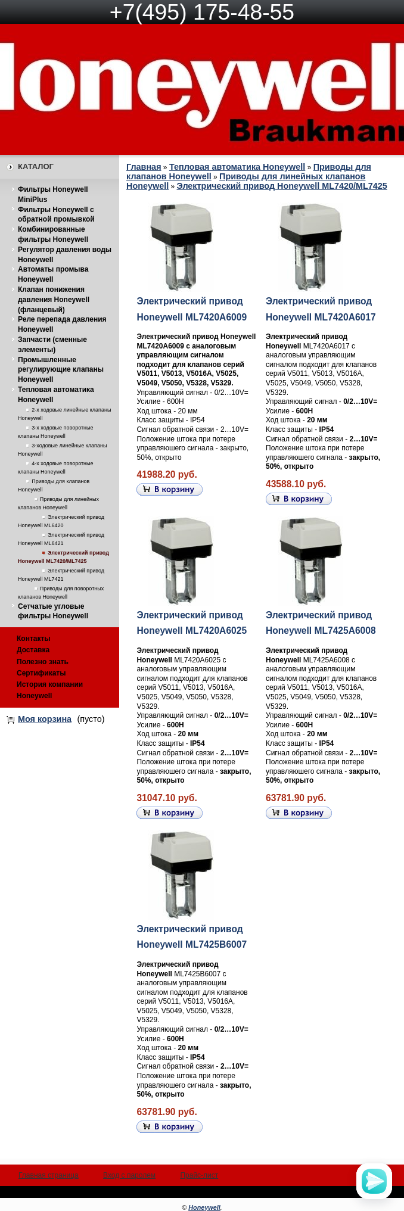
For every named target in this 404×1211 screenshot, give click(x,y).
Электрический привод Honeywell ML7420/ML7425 (282, 186)
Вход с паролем (129, 1175)
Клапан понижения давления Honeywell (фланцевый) (53, 299)
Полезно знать (43, 662)
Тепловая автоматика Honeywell (237, 167)
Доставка (33, 650)
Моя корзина (45, 719)
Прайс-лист (199, 1175)
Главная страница (48, 1175)
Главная (143, 167)
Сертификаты (41, 673)
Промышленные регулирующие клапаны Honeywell (61, 370)
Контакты (34, 638)
